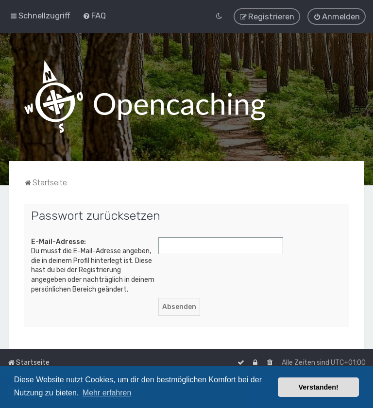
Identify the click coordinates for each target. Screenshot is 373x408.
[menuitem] (94, 15)
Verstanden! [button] (319, 387)
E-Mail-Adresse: (58, 241)
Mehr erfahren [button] (107, 393)
